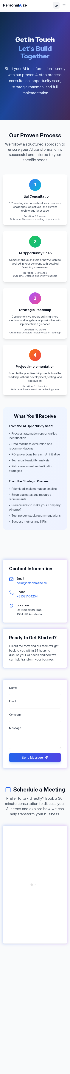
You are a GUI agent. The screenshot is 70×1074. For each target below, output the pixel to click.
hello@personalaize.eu (32, 583)
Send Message (35, 757)
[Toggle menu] (64, 5)
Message (15, 728)
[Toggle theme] (56, 5)
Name (13, 687)
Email (12, 701)
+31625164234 (27, 596)
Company (15, 714)
